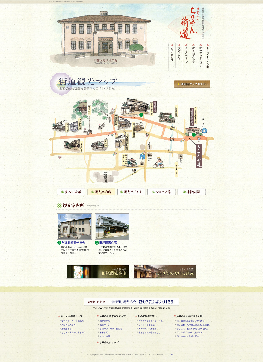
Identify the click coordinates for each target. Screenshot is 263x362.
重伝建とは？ (67, 329)
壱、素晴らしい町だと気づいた (191, 321)
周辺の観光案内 (68, 325)
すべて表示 (105, 336)
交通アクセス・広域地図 (72, 321)
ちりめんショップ (108, 342)
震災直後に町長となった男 (150, 321)
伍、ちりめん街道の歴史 (188, 336)
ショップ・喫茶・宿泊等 (111, 329)
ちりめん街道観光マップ (112, 316)
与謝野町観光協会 (73, 243)
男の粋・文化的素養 (147, 329)
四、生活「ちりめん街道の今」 (191, 332)
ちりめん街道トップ (71, 316)
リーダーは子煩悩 (146, 325)
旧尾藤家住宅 (108, 243)
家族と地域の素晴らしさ (149, 332)
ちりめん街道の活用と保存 (73, 332)
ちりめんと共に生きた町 (189, 316)
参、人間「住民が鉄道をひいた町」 (193, 329)
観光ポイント (106, 325)
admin (173, 355)
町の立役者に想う (147, 316)
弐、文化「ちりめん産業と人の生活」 (194, 325)
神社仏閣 (104, 332)
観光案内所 (105, 321)
